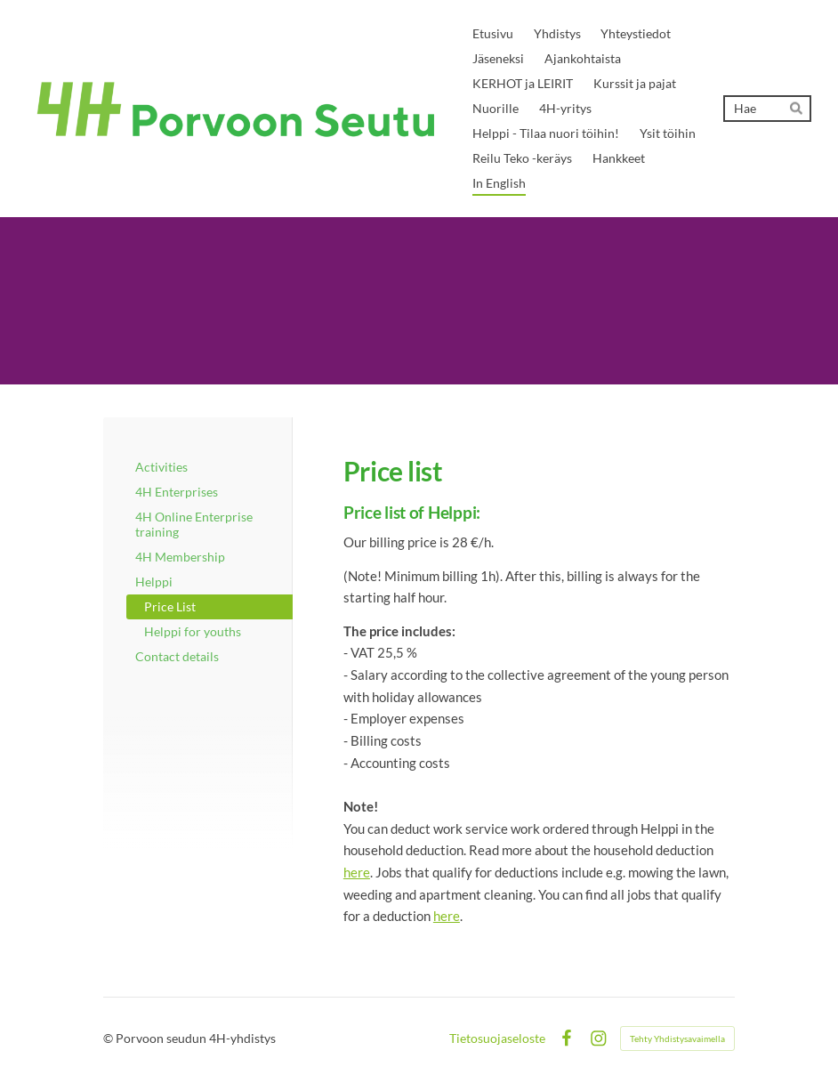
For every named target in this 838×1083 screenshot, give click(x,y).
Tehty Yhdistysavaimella (677, 1038)
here (356, 872)
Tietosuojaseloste (497, 1038)
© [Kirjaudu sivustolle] (109, 1038)
